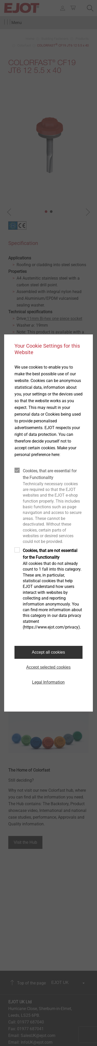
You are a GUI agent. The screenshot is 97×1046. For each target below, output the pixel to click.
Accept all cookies (48, 652)
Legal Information (48, 682)
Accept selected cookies (48, 667)
